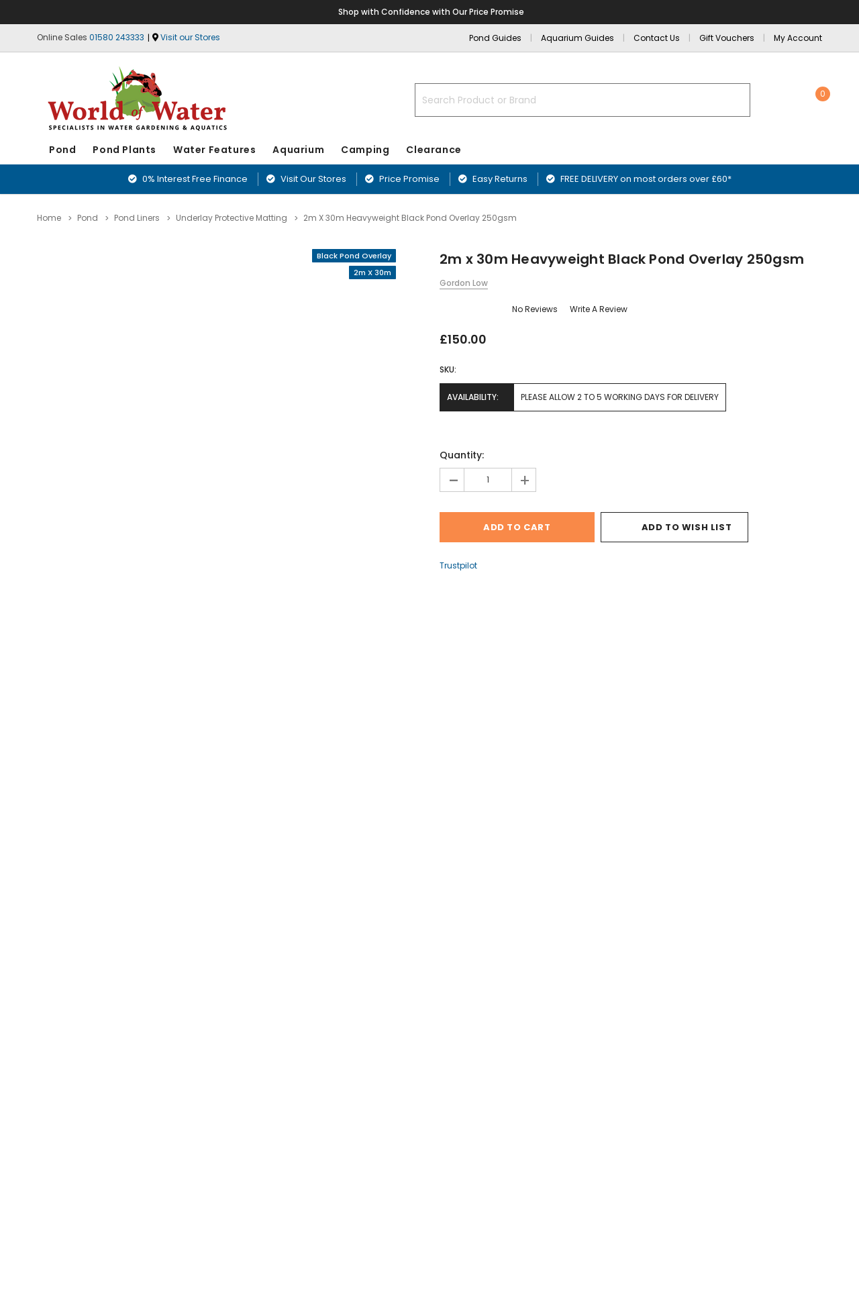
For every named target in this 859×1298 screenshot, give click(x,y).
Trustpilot (458, 565)
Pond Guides (495, 38)
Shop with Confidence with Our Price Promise (432, 11)
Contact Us (657, 38)
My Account (798, 38)
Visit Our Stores (306, 178)
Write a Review (598, 309)
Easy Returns (492, 178)
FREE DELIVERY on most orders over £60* (638, 178)
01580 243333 (116, 37)
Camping (365, 149)
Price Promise (402, 178)
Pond (62, 149)
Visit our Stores (190, 37)
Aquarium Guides (577, 38)
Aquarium (298, 149)
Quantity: (462, 455)
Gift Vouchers (726, 38)
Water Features (214, 149)
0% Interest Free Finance (188, 178)
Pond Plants (124, 149)
